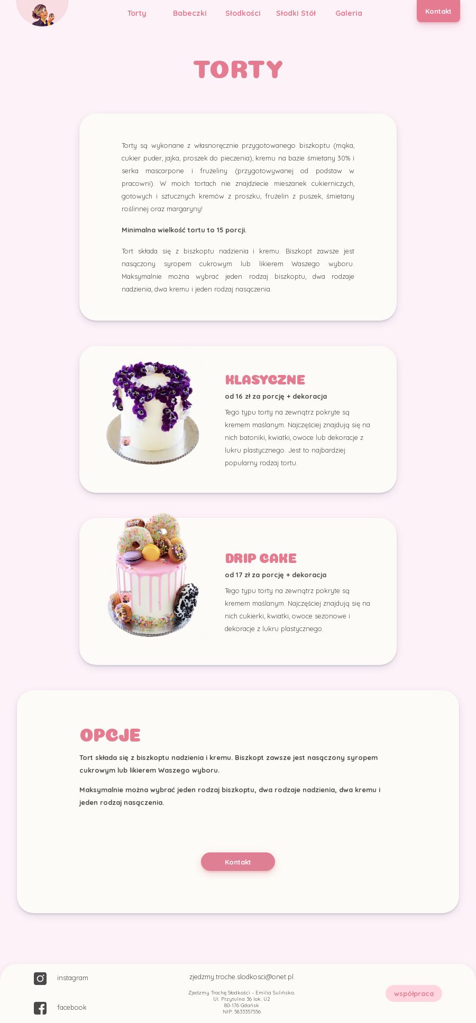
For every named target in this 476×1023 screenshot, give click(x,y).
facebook (60, 1008)
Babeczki (190, 13)
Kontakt (438, 11)
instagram (61, 978)
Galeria (348, 13)
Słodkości (243, 13)
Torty (137, 13)
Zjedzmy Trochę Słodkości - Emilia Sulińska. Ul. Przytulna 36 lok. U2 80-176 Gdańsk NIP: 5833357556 (241, 1002)
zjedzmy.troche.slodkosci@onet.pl (241, 976)
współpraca (414, 993)
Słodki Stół (296, 13)
